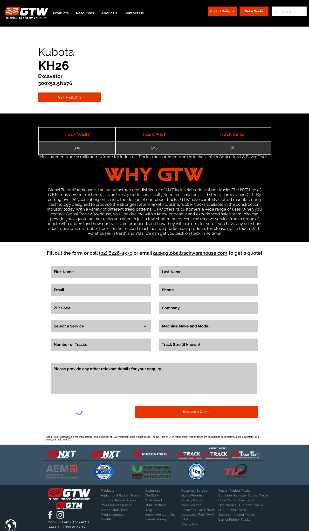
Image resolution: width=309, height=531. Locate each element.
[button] (10, 525)
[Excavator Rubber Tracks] (241, 514)
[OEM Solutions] (157, 505)
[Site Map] (113, 519)
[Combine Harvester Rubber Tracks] (243, 495)
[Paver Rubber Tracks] (118, 505)
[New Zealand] (198, 505)
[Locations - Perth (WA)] (197, 514)
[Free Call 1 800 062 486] (69, 527)
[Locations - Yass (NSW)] (198, 510)
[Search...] (288, 11)
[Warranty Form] (193, 524)
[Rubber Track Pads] (118, 510)
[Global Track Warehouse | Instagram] (60, 515)
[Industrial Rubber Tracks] (118, 500)
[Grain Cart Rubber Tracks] (237, 500)
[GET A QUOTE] (69, 97)
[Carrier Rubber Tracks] (240, 519)
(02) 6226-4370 (115, 253)
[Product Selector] (222, 11)
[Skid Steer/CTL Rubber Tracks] (245, 505)
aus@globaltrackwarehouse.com (190, 253)
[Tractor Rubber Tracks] (235, 490)
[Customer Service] (198, 490)
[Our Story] (157, 495)
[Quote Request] (198, 495)
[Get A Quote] (254, 11)
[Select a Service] (101, 326)
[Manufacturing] (160, 519)
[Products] (118, 490)
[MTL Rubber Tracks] (245, 510)
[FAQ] (198, 519)
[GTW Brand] (157, 500)
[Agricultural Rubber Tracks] (120, 495)
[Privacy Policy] (194, 500)
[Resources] (162, 490)
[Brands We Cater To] (160, 514)
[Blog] (157, 510)
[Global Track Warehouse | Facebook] (50, 515)
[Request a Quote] (196, 412)
